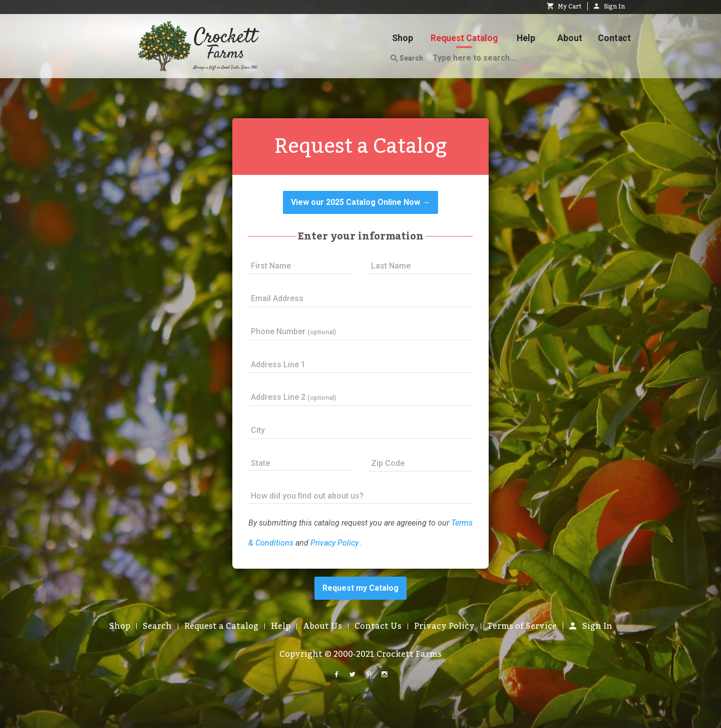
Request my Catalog (360, 588)
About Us (322, 626)
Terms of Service (522, 626)
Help (526, 38)
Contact (614, 38)
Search (407, 59)
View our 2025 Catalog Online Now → (360, 202)
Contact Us (378, 626)
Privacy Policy (334, 543)
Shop (402, 38)
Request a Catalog (221, 626)
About (569, 38)
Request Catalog (464, 38)
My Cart (564, 7)
